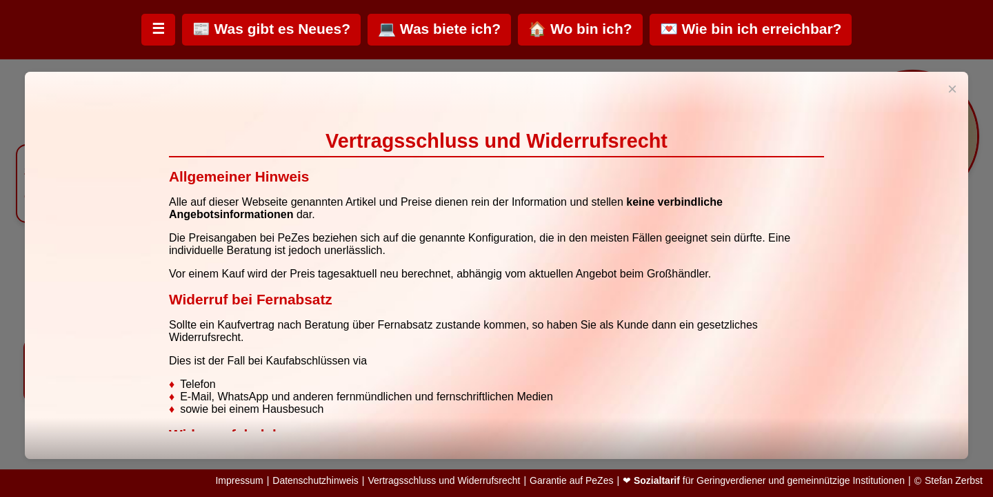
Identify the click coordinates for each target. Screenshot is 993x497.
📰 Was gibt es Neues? (271, 29)
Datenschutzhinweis (315, 481)
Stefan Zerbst (954, 481)
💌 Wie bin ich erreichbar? (751, 29)
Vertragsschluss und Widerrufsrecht (444, 481)
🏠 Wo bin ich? (580, 29)
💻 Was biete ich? (439, 29)
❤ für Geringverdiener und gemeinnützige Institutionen (764, 481)
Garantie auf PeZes (571, 481)
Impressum (239, 481)
